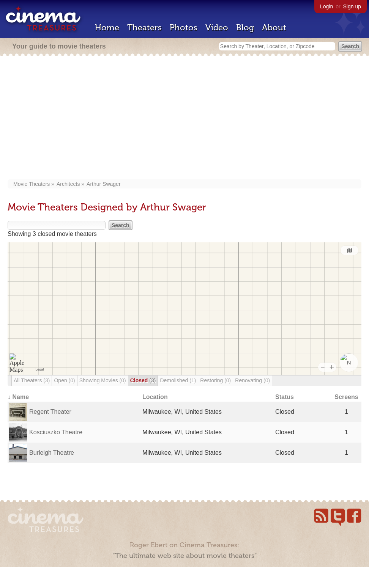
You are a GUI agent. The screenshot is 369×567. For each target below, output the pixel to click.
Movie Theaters (31, 184)
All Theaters (32, 380)
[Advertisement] (185, 118)
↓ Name (18, 397)
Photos (183, 27)
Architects (68, 184)
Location (155, 397)
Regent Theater (50, 411)
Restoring (215, 380)
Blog (245, 27)
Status (284, 397)
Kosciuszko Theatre (55, 432)
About (274, 27)
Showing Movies (102, 380)
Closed (143, 380)
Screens (346, 397)
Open (64, 380)
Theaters (144, 27)
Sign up (352, 6)
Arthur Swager (103, 184)
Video (216, 27)
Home (107, 27)
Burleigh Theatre (51, 452)
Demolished (178, 380)
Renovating (252, 380)
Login (326, 6)
